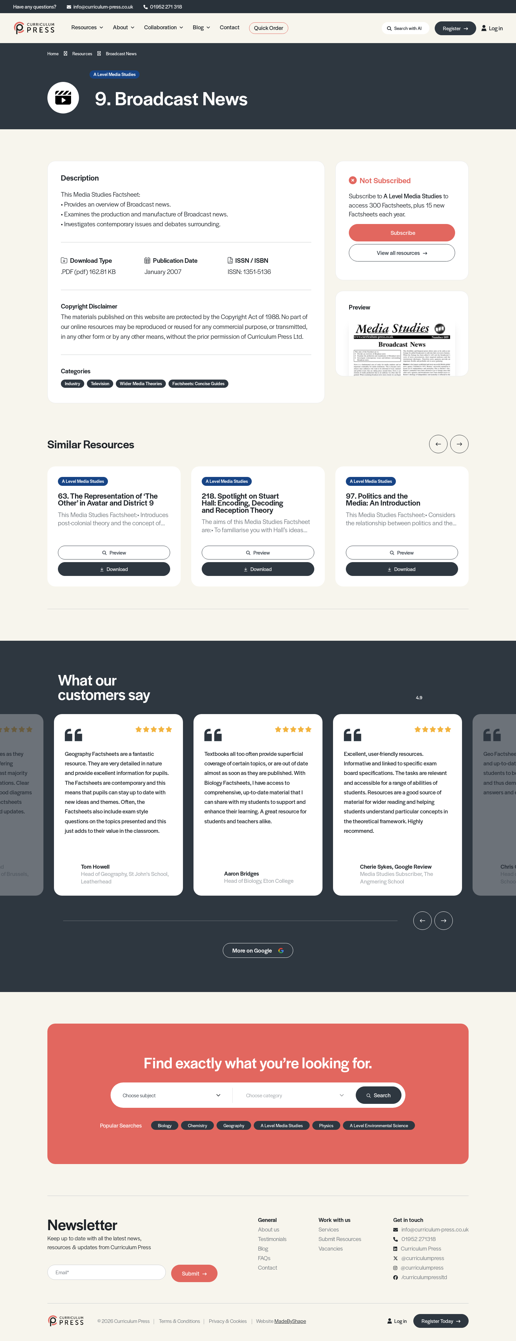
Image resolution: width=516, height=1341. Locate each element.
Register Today (441, 1320)
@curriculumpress (422, 1258)
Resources (82, 53)
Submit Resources (340, 1239)
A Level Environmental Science (379, 1125)
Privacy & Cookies (228, 1320)
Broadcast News (121, 53)
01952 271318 (418, 1239)
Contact (267, 1267)
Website (281, 1320)
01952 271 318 (166, 6)
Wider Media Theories (141, 383)
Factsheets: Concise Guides (198, 383)
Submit (194, 1273)
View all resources (402, 253)
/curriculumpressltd (424, 1277)
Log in (492, 28)
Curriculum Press (421, 1248)
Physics (326, 1125)
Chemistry (197, 1125)
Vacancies (331, 1248)
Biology (164, 1125)
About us (268, 1229)
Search (379, 1095)
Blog (263, 1248)
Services (329, 1229)
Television (100, 383)
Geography (233, 1125)
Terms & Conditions (179, 1320)
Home (53, 53)
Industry (72, 383)
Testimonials (272, 1239)
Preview (114, 552)
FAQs (264, 1258)
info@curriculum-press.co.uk (103, 6)
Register (455, 28)
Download (114, 568)
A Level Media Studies (114, 74)
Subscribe (403, 232)
